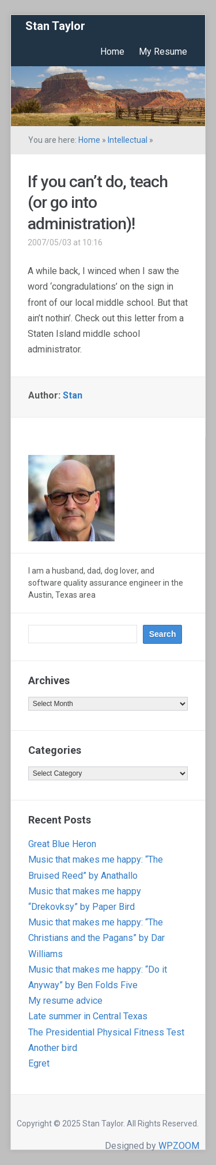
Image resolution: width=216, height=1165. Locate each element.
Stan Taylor (55, 26)
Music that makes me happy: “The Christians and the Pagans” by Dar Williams (96, 938)
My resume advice (65, 1000)
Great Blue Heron (62, 843)
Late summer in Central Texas (87, 1016)
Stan (72, 395)
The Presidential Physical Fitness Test (106, 1032)
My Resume (163, 51)
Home (112, 51)
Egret (39, 1063)
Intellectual (127, 140)
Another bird (52, 1047)
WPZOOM (178, 1145)
